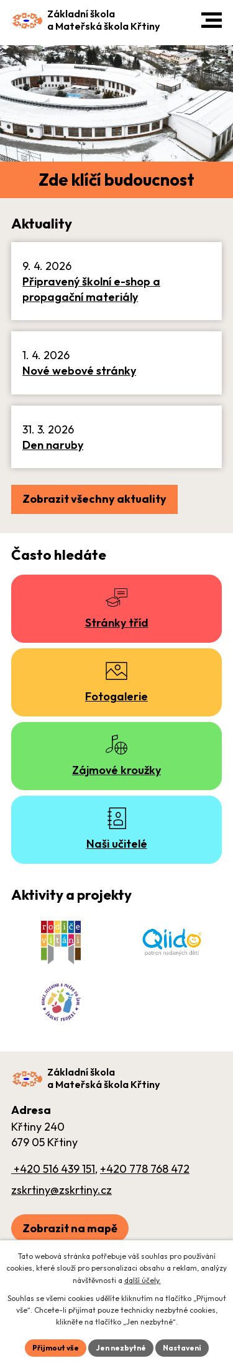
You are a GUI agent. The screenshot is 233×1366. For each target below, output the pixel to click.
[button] (211, 20)
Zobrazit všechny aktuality (94, 499)
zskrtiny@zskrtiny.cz (61, 1190)
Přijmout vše (55, 1347)
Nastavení (182, 1347)
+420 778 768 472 (145, 1169)
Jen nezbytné (121, 1347)
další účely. (142, 1280)
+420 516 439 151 (53, 1169)
